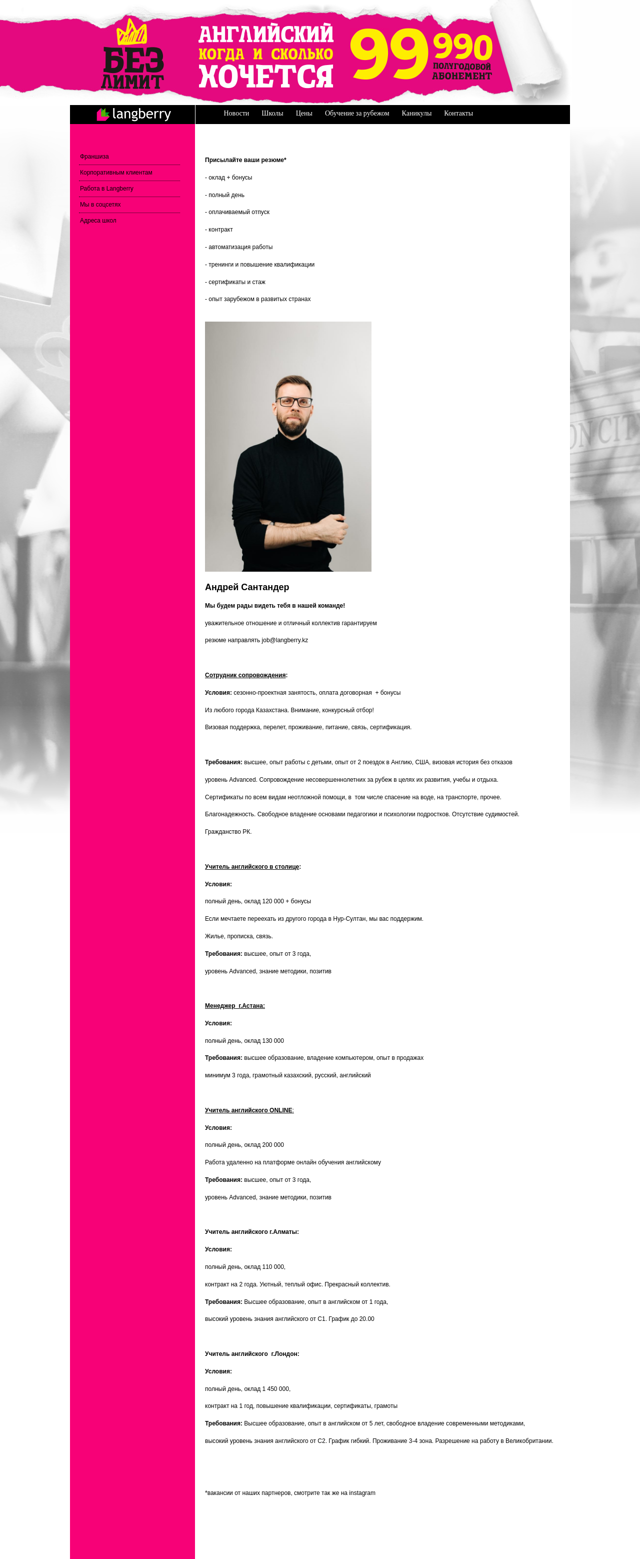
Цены (304, 113)
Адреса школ (98, 220)
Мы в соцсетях (100, 204)
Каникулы (417, 113)
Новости (237, 113)
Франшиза (94, 156)
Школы (272, 113)
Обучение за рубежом (357, 113)
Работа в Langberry (107, 188)
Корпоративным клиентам (116, 172)
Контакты (458, 113)
